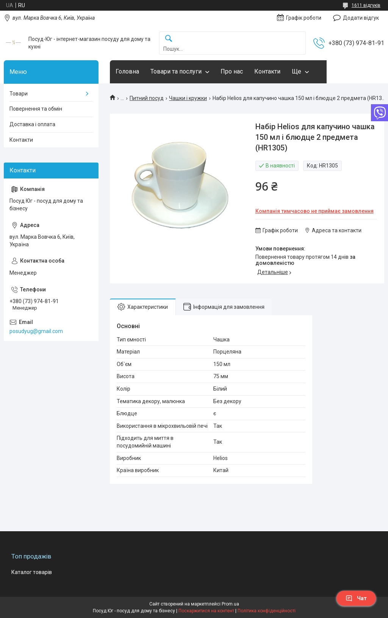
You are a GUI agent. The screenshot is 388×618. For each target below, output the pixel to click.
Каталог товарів (31, 572)
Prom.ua (230, 604)
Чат (356, 598)
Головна (127, 71)
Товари (18, 94)
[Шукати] (168, 39)
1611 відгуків (366, 5)
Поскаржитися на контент (206, 610)
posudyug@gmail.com (36, 331)
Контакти (267, 71)
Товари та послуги (176, 71)
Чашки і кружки (188, 98)
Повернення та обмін (35, 109)
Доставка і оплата (32, 124)
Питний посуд (147, 98)
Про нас (232, 71)
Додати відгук (361, 18)
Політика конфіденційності (267, 610)
